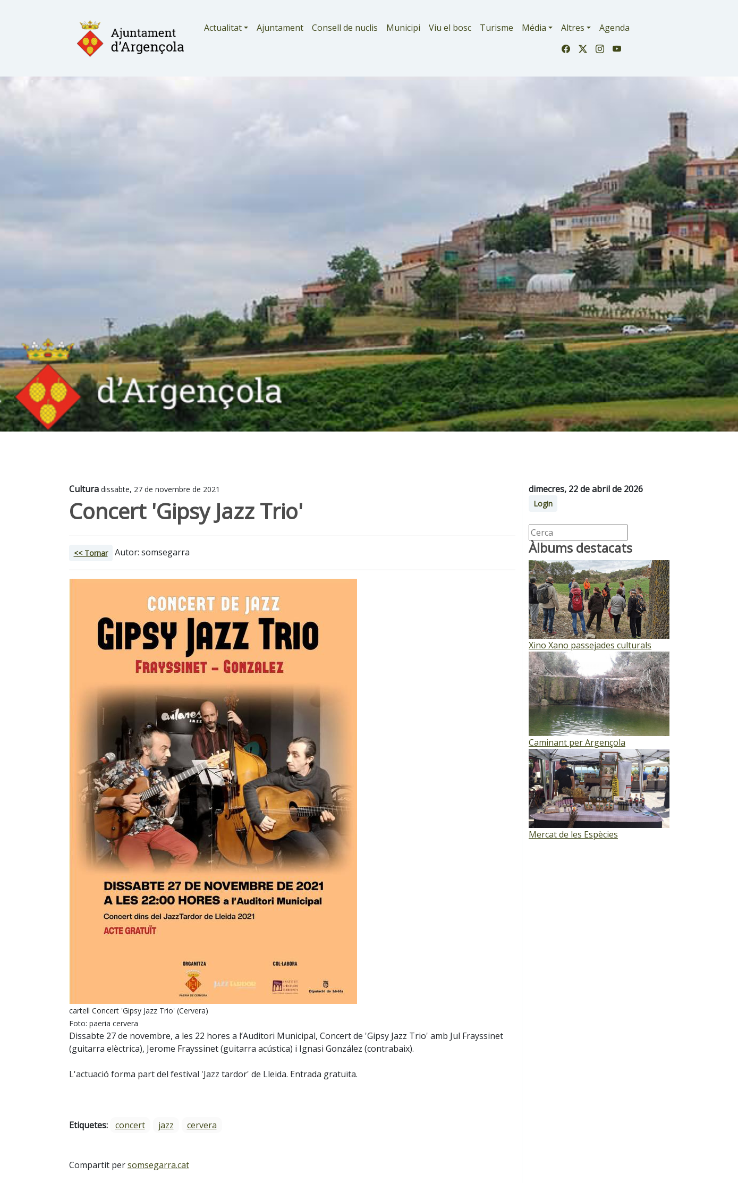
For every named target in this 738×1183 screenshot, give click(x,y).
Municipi (403, 27)
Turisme (496, 27)
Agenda (614, 27)
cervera (202, 1125)
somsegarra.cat (158, 1165)
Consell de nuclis (345, 27)
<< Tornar (91, 553)
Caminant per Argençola (577, 742)
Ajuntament (280, 27)
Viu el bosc (450, 27)
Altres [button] (572, 27)
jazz (166, 1125)
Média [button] (534, 27)
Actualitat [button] (223, 27)
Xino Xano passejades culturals (590, 645)
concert (130, 1125)
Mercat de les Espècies (573, 834)
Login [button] (543, 503)
